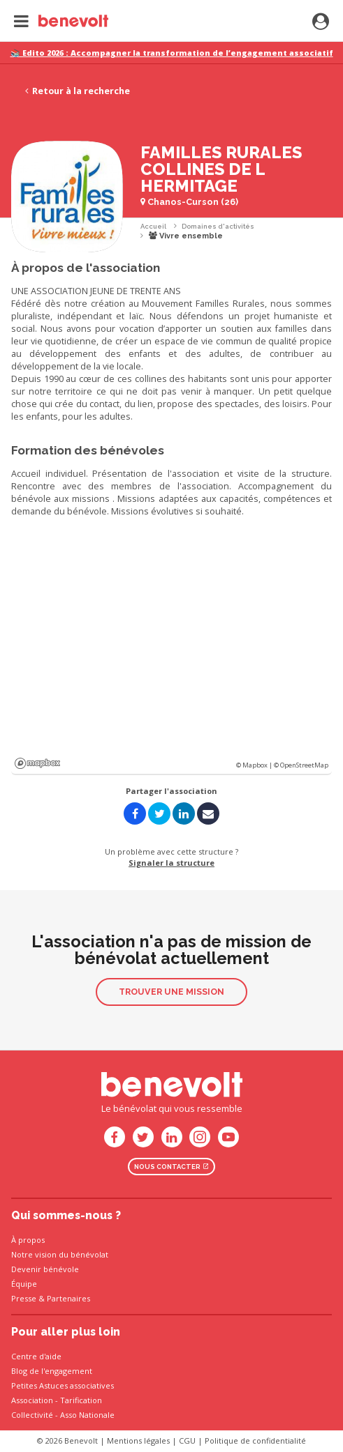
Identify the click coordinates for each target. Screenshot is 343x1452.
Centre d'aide (36, 1356)
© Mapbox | (255, 765)
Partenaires (68, 1298)
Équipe (24, 1283)
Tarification (81, 1400)
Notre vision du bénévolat (59, 1254)
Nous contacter (172, 1166)
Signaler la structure (171, 862)
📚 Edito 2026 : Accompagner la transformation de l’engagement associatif (171, 52)
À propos (28, 1240)
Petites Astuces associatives (62, 1385)
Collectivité (32, 1414)
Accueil (153, 226)
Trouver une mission (171, 991)
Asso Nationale (87, 1414)
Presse (23, 1298)
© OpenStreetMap (301, 765)
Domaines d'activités (218, 226)
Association (32, 1400)
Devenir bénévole (45, 1269)
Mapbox (37, 763)
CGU (187, 1440)
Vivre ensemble (186, 235)
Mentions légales (138, 1440)
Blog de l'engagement (51, 1371)
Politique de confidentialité (255, 1440)
